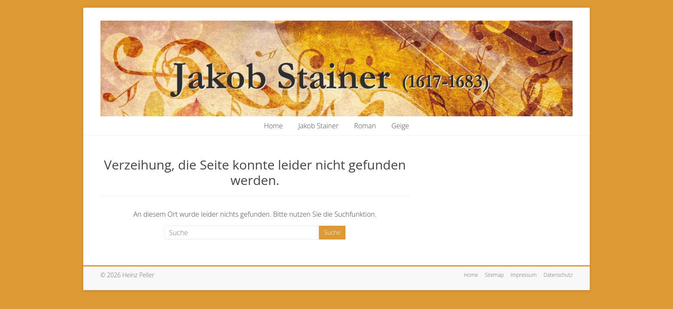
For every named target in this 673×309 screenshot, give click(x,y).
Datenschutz (558, 275)
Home (273, 125)
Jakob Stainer (318, 125)
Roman (365, 125)
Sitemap (494, 275)
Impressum (524, 275)
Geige (400, 125)
